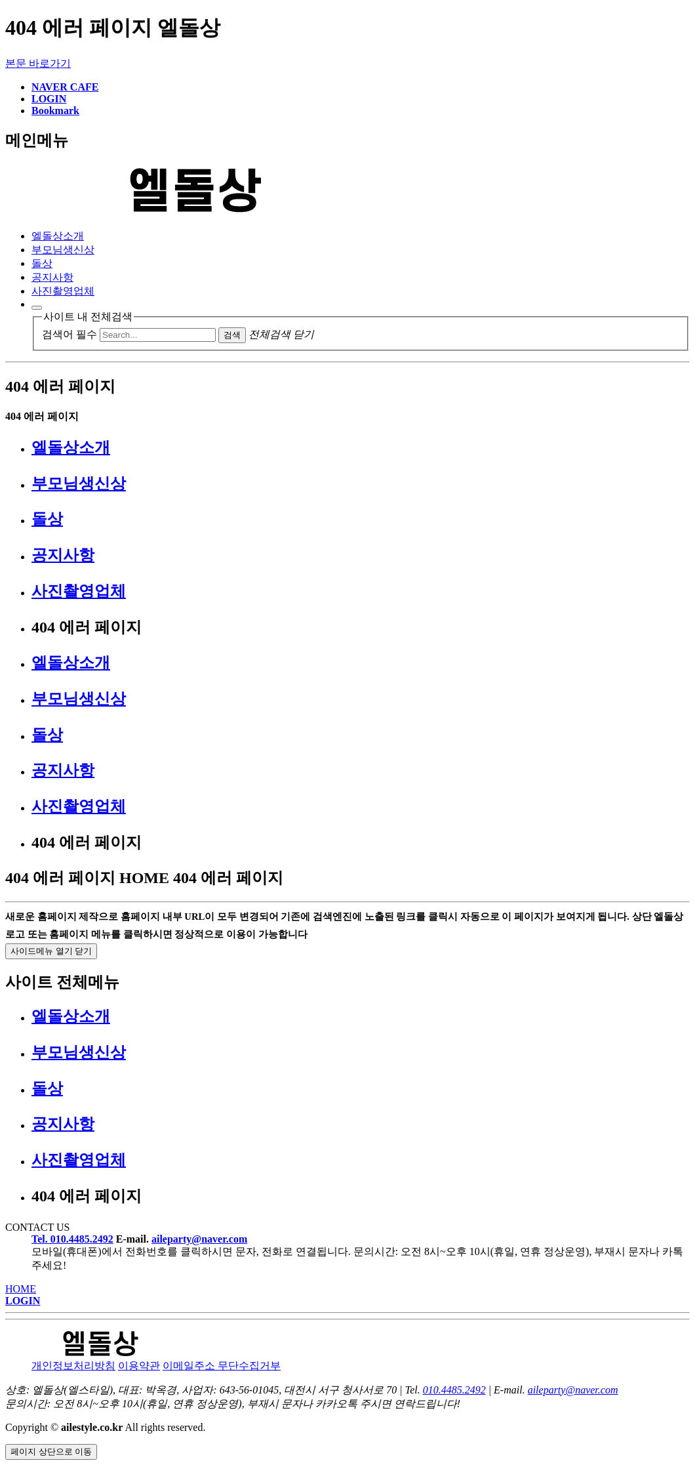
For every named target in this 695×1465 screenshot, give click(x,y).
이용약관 (139, 1365)
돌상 (41, 263)
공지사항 (52, 277)
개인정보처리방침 (73, 1365)
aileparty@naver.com (199, 1239)
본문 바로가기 (38, 63)
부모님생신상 (62, 249)
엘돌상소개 (57, 235)
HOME (20, 1288)
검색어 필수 (69, 334)
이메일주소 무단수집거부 (222, 1365)
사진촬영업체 (62, 291)
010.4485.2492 (454, 1389)
